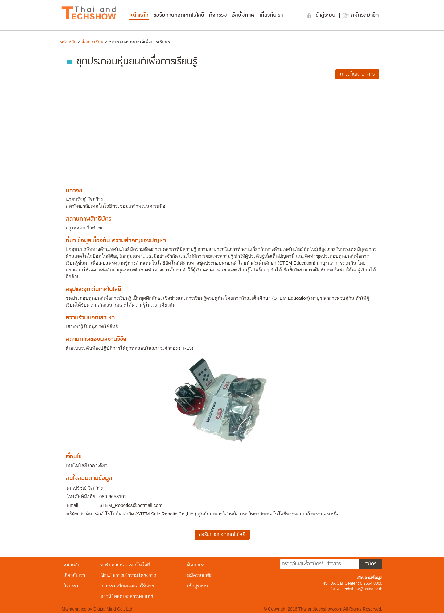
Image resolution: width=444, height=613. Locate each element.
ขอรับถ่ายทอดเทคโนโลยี (179, 15)
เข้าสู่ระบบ (325, 15)
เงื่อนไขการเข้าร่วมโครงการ (128, 575)
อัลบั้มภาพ (243, 15)
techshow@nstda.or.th (362, 588)
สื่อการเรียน (92, 41)
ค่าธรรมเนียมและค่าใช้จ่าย (127, 585)
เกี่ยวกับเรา (271, 15)
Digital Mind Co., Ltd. (113, 609)
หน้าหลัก (139, 15)
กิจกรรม (218, 15)
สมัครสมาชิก (365, 15)
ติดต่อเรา (196, 564)
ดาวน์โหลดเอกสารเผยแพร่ (126, 596)
